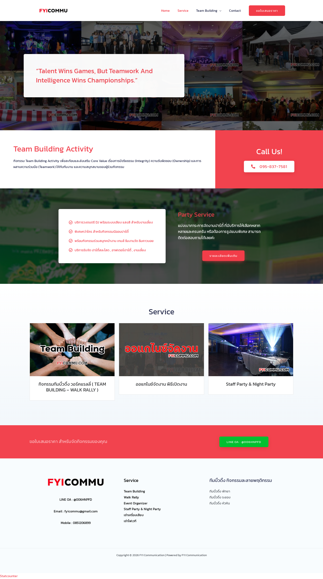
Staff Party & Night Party (251, 384)
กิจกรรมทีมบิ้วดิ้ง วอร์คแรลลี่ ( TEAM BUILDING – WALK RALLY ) (72, 387)
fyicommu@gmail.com (81, 511)
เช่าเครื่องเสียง (134, 514)
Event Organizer (135, 503)
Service (185, 10)
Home (169, 10)
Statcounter (9, 575)
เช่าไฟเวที (130, 520)
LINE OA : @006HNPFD (76, 499)
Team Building (208, 10)
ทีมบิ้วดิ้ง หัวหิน (219, 503)
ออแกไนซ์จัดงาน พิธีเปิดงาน (161, 384)
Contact (235, 10)
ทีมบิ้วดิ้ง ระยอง (220, 497)
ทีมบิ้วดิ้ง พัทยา (219, 491)
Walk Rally (131, 497)
